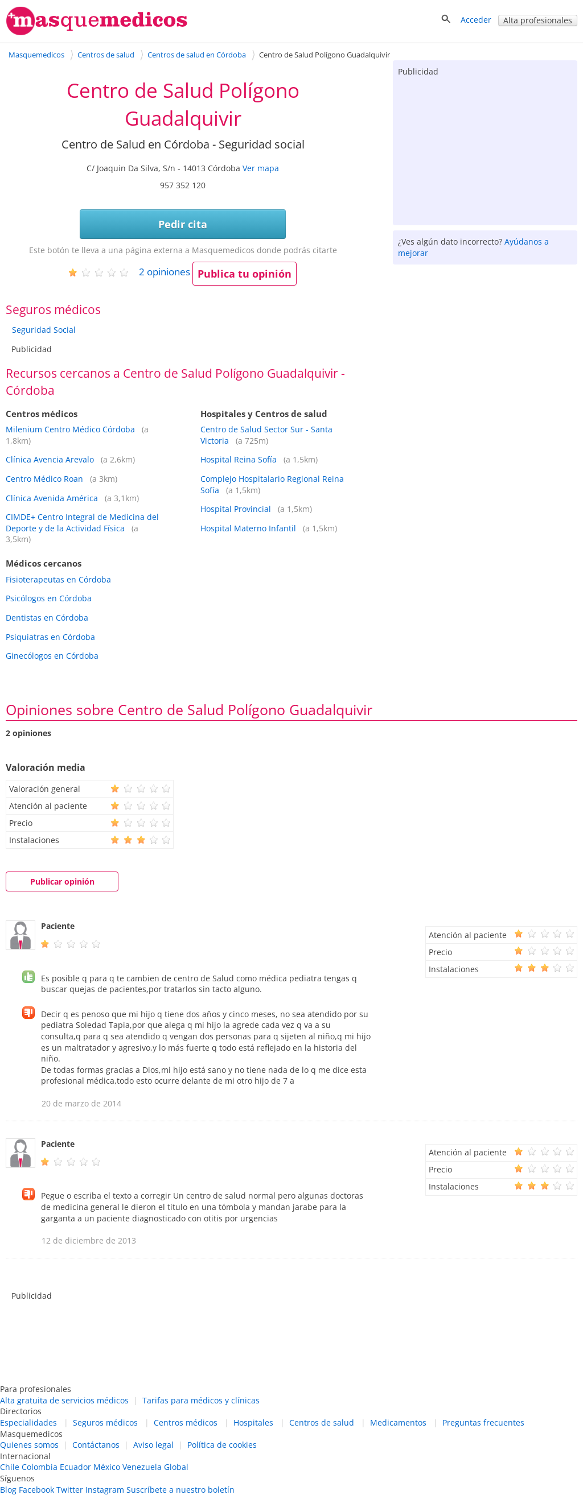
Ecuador (75, 1466)
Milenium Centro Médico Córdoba (70, 429)
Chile (9, 1466)
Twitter (69, 1489)
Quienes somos (29, 1444)
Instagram (104, 1489)
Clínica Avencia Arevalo (50, 459)
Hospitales (253, 1422)
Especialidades (28, 1422)
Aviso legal (153, 1444)
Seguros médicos (105, 1422)
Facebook (36, 1489)
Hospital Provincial (235, 508)
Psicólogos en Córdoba (49, 598)
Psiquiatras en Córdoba (50, 636)
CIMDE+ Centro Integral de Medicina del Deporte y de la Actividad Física (82, 522)
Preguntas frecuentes (483, 1422)
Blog (8, 1489)
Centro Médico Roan (44, 478)
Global (176, 1466)
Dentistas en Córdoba (47, 617)
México (106, 1466)
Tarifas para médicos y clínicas (201, 1400)
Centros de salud (321, 1422)
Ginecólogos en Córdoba (52, 655)
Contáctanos (96, 1444)
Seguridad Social (44, 329)
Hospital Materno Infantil (248, 528)
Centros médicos (185, 1422)
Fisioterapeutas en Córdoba (58, 579)
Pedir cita (182, 224)
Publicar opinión (62, 881)
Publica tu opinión (245, 273)
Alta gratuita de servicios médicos (64, 1400)
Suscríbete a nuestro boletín (180, 1489)
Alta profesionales (537, 20)
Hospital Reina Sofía (238, 459)
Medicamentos (398, 1422)
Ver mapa (261, 168)
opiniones (164, 271)
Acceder (476, 19)
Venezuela (142, 1466)
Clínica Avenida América (52, 498)
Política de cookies (222, 1444)
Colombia (40, 1466)
